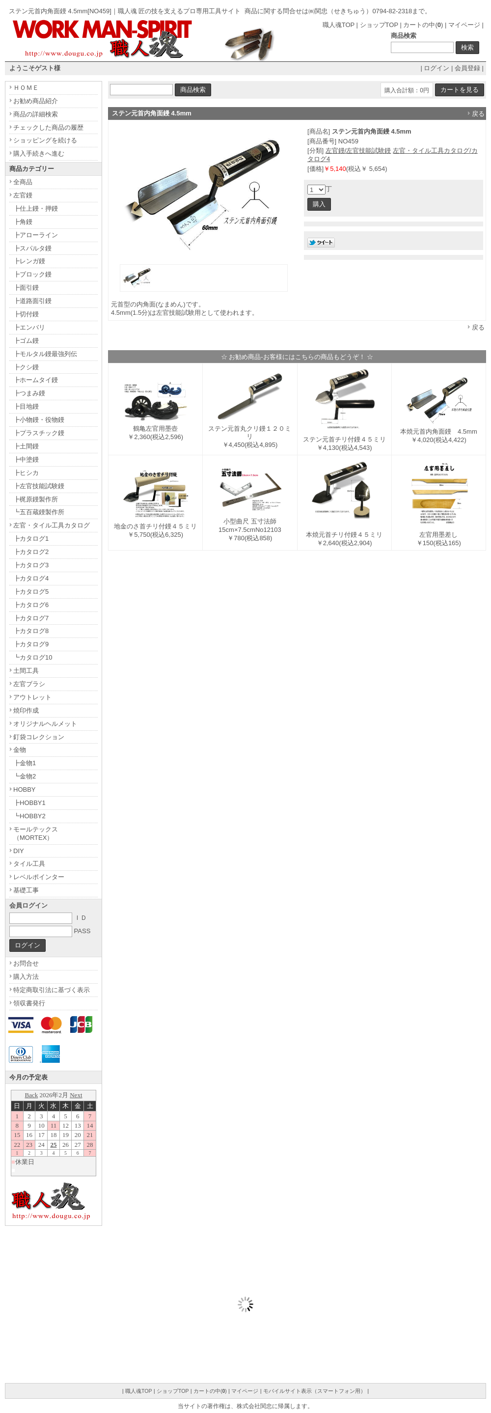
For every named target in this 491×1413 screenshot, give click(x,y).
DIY (18, 851)
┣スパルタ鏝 (32, 248)
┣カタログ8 (31, 631)
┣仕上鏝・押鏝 (35, 208)
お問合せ (26, 963)
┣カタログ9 (31, 644)
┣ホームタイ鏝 (35, 380)
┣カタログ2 (31, 551)
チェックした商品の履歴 (48, 127)
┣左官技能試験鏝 (38, 486)
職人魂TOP (339, 24)
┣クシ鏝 (26, 367)
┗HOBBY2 (29, 816)
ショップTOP (379, 24)
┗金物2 (24, 776)
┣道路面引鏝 (32, 301)
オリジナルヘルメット (45, 723)
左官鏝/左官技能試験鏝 (358, 150)
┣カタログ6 (31, 605)
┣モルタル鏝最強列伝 (45, 354)
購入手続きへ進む (38, 153)
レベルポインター (38, 877)
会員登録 (467, 68)
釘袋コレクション (38, 737)
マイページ (464, 24)
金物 (19, 749)
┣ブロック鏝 (32, 274)
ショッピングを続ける (45, 140)
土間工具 (26, 670)
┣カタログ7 (31, 618)
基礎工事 (26, 890)
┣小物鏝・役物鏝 (38, 419)
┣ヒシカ (26, 472)
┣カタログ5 (31, 591)
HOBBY (24, 789)
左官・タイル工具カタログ (51, 525)
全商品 (22, 182)
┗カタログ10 (32, 657)
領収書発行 (29, 1003)
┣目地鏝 (26, 406)
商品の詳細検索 (35, 114)
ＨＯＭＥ (26, 87)
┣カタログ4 (31, 578)
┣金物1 (24, 763)
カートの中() (423, 24)
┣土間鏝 (26, 446)
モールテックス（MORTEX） (35, 833)
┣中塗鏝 (26, 459)
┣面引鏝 (26, 287)
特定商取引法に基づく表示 (51, 990)
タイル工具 (29, 863)
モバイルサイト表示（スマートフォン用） (314, 1391)
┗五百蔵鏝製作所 (38, 512)
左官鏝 (22, 195)
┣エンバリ (29, 327)
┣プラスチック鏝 (38, 433)
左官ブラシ (29, 684)
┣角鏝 (22, 221)
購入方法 (26, 976)
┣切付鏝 (26, 314)
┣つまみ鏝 (29, 393)
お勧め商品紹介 (35, 101)
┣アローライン (35, 235)
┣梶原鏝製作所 (35, 499)
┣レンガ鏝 (29, 261)
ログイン (436, 68)
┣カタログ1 (31, 538)
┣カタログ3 (31, 565)
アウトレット (32, 697)
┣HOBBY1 (29, 802)
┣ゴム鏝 (26, 340)
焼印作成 (26, 710)
